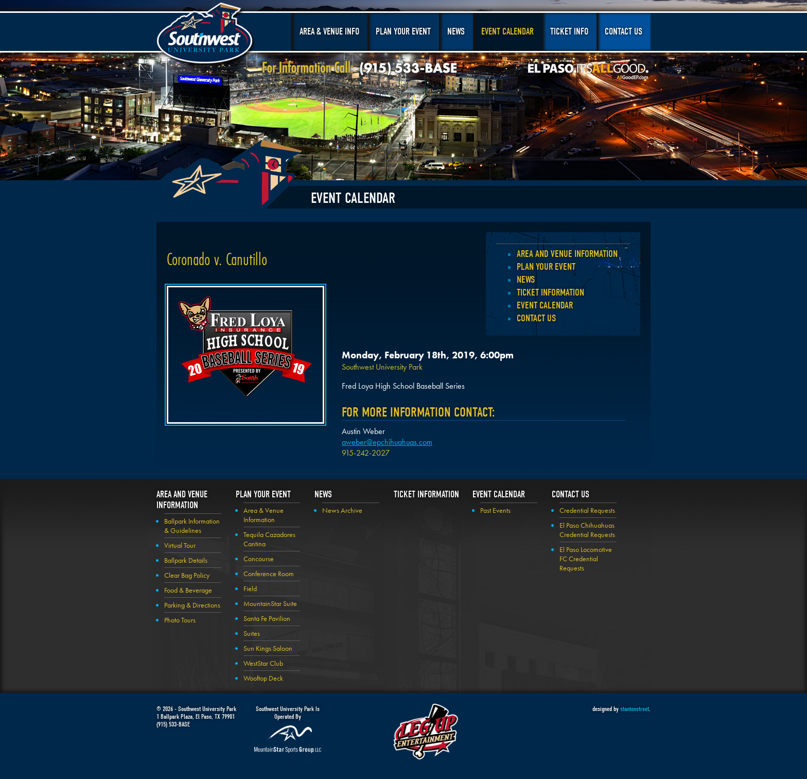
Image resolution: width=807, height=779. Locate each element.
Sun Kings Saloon (267, 648)
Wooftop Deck (263, 678)
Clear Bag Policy (186, 575)
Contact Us (623, 31)
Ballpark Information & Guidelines (192, 525)
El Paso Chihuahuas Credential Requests (587, 530)
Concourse (258, 558)
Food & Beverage (188, 590)
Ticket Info (569, 31)
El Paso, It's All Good (588, 71)
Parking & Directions (192, 605)
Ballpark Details (185, 560)
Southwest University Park (206, 35)
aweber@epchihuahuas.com (387, 442)
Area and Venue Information (567, 253)
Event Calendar (507, 31)
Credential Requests (587, 510)
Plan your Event (546, 266)
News (456, 31)
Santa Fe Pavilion (266, 618)
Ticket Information (550, 292)
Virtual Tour (180, 545)
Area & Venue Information (263, 515)
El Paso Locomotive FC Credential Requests (585, 559)
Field (250, 588)
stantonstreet (634, 709)
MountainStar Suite (270, 603)
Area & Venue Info (329, 31)
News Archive (342, 510)
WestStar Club (263, 663)
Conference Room (268, 573)
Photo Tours (180, 620)
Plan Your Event (403, 31)
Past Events (495, 510)
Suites (251, 633)
